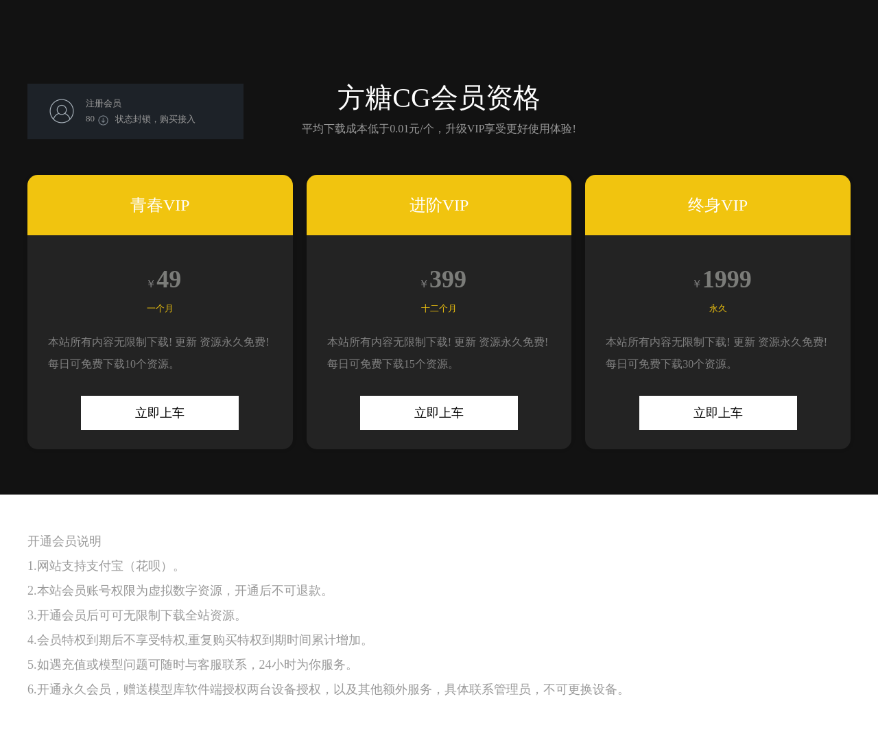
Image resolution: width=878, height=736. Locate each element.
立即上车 (160, 413)
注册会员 (103, 103)
